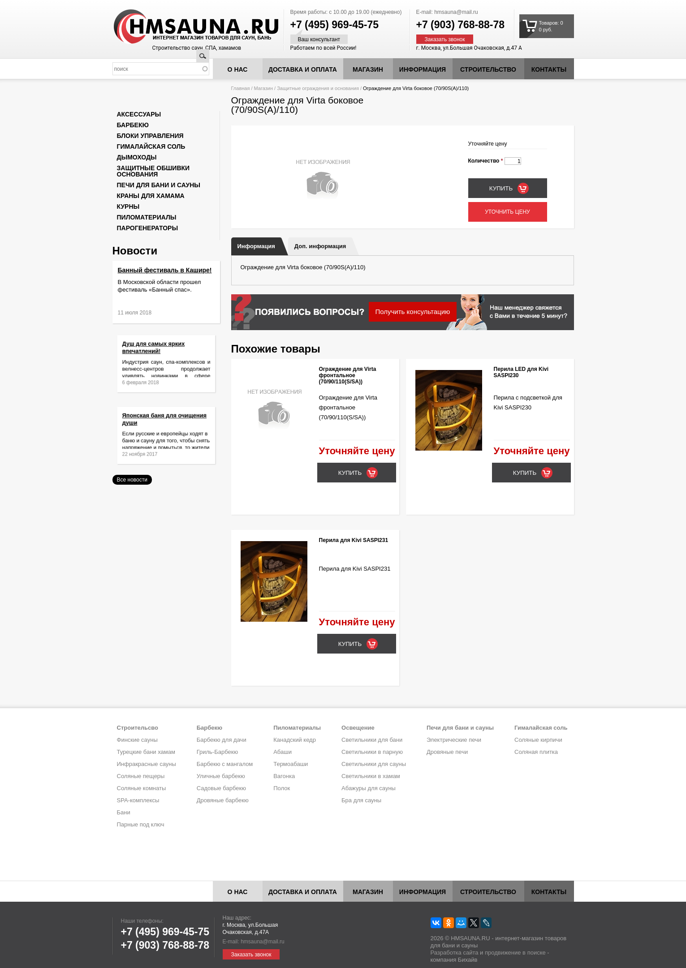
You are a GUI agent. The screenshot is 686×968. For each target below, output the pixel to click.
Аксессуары (139, 114)
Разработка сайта (455, 952)
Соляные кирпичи (538, 739)
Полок (281, 788)
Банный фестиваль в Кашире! (165, 270)
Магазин (368, 69)
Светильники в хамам (370, 776)
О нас (238, 69)
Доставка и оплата (302, 69)
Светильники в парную (372, 752)
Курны (128, 206)
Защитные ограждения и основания (318, 88)
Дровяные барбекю (223, 800)
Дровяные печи (447, 752)
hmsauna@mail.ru (456, 12)
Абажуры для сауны (368, 788)
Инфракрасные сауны (146, 764)
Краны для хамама (151, 196)
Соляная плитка (536, 752)
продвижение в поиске (515, 952)
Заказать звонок (445, 39)
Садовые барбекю (221, 788)
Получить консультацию (412, 311)
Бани (123, 812)
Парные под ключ (140, 824)
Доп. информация (320, 246)
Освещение (358, 727)
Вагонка (284, 776)
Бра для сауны (361, 800)
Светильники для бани (371, 739)
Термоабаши (290, 764)
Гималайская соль (151, 146)
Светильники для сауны (373, 764)
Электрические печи (454, 739)
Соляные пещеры (141, 776)
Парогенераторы (147, 228)
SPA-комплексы (138, 800)
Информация (256, 246)
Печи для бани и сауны (158, 185)
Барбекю (133, 125)
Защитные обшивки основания (153, 171)
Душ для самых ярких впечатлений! (158, 354)
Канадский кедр (294, 739)
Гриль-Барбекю (217, 752)
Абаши (282, 752)
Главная (240, 88)
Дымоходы (137, 157)
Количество (485, 161)
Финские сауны (137, 739)
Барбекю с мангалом (225, 764)
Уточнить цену (507, 212)
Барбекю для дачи (221, 739)
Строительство (488, 69)
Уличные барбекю (221, 776)
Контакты (548, 69)
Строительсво (137, 727)
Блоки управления (150, 136)
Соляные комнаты (141, 788)
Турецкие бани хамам (146, 752)
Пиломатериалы (147, 217)
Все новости (132, 480)
